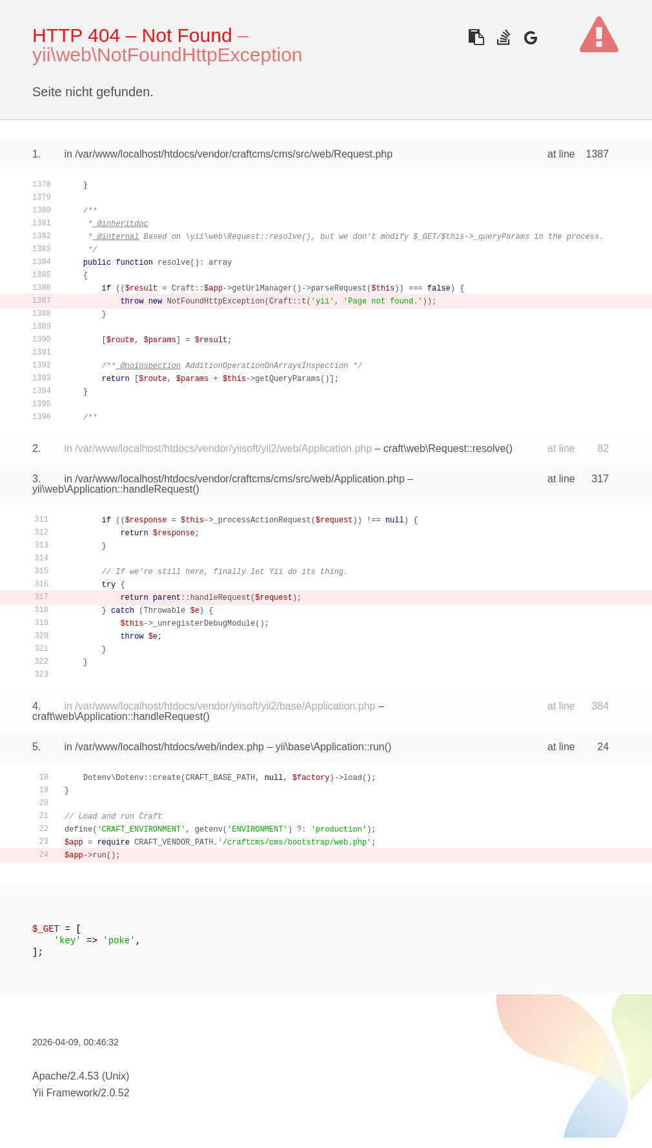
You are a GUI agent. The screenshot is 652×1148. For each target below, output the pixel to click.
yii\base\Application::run (330, 746)
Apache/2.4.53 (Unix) (80, 1076)
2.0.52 (115, 1092)
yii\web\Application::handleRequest (112, 489)
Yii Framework (65, 1092)
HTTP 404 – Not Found (132, 35)
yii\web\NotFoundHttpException (167, 54)
